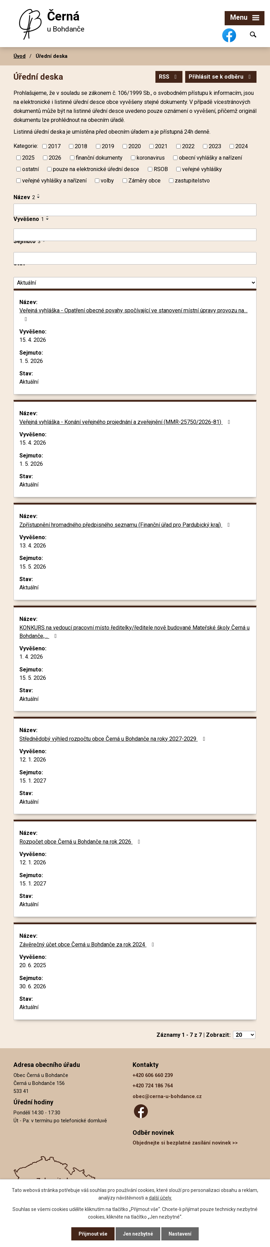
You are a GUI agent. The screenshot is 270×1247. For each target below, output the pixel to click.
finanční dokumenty (99, 157)
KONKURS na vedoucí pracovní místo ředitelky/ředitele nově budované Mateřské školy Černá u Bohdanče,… (134, 631)
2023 (215, 146)
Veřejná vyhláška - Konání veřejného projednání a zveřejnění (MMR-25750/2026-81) (125, 422)
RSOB (161, 169)
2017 (54, 146)
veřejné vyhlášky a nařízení (54, 180)
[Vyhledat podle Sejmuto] (135, 258)
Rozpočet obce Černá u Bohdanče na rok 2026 (80, 841)
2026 (55, 157)
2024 (241, 146)
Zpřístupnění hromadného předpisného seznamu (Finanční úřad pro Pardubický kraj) (125, 525)
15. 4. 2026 (32, 340)
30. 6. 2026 (32, 986)
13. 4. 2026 (32, 545)
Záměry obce (144, 180)
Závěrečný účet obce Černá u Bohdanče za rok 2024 (87, 944)
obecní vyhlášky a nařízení (210, 157)
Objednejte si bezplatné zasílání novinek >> (185, 1143)
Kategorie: (26, 146)
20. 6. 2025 (32, 965)
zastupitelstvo (192, 180)
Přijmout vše (93, 1234)
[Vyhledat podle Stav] (135, 282)
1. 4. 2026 (31, 656)
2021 (161, 146)
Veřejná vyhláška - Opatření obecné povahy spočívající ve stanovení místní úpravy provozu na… (133, 314)
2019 (108, 146)
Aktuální (28, 381)
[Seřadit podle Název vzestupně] (39, 194)
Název (24, 197)
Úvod (20, 56)
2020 (134, 146)
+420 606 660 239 (153, 1075)
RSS (169, 76)
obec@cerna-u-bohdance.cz (167, 1096)
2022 (188, 146)
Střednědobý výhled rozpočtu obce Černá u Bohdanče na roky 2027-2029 (113, 739)
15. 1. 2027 (32, 780)
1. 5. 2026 (31, 361)
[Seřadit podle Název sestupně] (39, 197)
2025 (28, 157)
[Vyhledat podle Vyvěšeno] (135, 235)
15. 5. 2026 (32, 566)
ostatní (30, 169)
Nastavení (180, 1234)
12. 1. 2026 (32, 759)
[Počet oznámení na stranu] (244, 1035)
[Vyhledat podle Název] (135, 210)
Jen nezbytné (138, 1234)
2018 (81, 146)
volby (107, 180)
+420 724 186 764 (153, 1086)
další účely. (160, 1198)
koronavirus (151, 157)
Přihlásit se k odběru (221, 76)
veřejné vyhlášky (202, 169)
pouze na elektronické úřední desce (96, 169)
